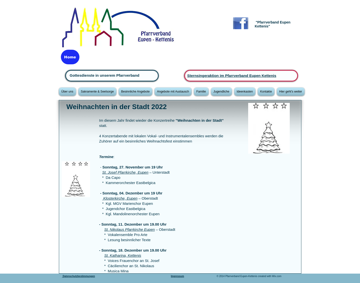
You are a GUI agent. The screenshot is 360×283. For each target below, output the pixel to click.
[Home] (70, 57)
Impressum (177, 276)
